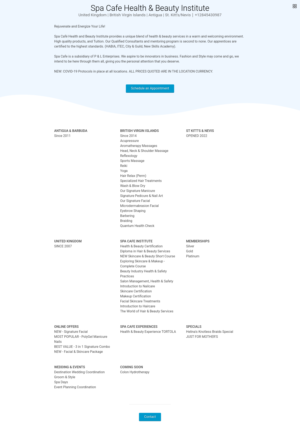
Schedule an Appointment (150, 88)
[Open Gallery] (294, 6)
